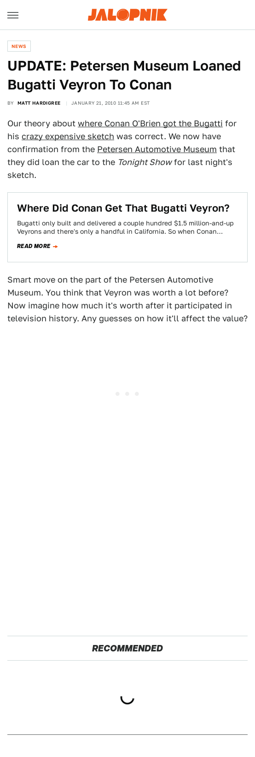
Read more (34, 246)
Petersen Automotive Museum (157, 149)
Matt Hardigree (39, 103)
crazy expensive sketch (68, 136)
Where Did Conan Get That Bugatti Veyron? (123, 208)
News (19, 46)
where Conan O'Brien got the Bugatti (150, 123)
